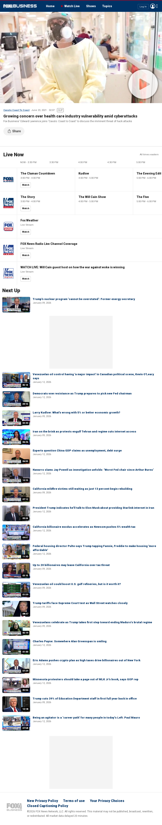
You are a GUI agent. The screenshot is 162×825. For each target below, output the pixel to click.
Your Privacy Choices (107, 801)
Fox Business (20, 6)
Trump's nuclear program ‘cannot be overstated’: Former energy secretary (84, 299)
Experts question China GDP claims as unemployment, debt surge (77, 450)
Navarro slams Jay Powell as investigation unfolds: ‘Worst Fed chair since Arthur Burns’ (93, 469)
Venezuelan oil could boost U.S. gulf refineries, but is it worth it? (77, 584)
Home (50, 6)
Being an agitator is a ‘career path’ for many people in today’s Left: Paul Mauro (86, 717)
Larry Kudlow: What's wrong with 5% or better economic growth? (76, 412)
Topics (107, 6)
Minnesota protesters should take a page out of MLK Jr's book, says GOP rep (85, 679)
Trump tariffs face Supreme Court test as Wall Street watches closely (80, 603)
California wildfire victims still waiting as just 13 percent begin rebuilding (82, 488)
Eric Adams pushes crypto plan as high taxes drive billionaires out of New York (86, 660)
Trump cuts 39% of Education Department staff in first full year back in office (85, 698)
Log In (143, 6)
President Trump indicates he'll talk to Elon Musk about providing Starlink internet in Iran (93, 507)
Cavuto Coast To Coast (16, 110)
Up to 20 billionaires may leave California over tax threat (71, 565)
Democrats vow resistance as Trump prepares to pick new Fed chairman (82, 393)
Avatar (152, 6)
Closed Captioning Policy (47, 806)
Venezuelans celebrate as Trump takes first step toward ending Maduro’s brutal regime (92, 622)
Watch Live (72, 6)
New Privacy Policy (42, 801)
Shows (91, 6)
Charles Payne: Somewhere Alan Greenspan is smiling (70, 641)
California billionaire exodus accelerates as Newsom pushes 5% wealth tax (84, 526)
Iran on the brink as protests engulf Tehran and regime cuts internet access (84, 431)
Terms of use (74, 801)
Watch (25, 185)
